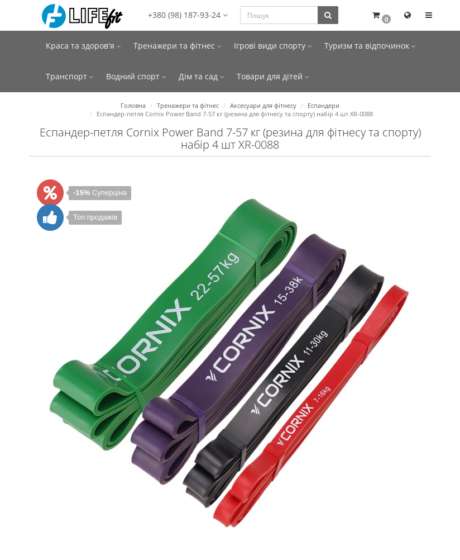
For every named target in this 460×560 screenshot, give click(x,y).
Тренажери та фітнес (177, 45)
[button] (381, 15)
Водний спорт (136, 76)
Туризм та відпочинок (370, 45)
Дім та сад (201, 76)
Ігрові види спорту (273, 45)
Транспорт (70, 76)
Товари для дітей (273, 76)
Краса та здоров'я (83, 45)
